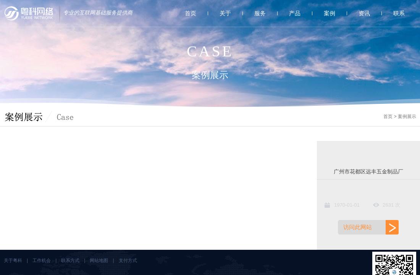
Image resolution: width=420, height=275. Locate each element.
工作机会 (41, 260)
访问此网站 (357, 227)
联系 (399, 13)
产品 (294, 13)
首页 (190, 13)
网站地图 (99, 260)
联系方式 (70, 260)
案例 (329, 13)
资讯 (364, 13)
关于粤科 (13, 260)
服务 (260, 13)
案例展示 (407, 116)
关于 (225, 13)
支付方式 (128, 260)
